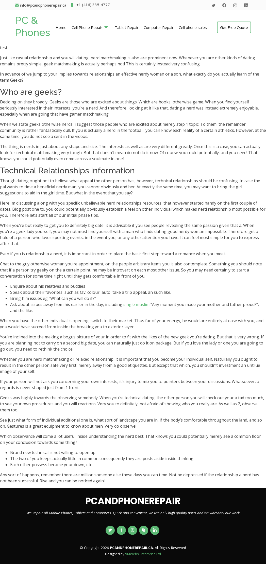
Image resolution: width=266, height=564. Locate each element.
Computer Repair (159, 27)
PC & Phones (32, 26)
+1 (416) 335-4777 (90, 5)
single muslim (136, 304)
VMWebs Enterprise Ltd (143, 554)
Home (61, 27)
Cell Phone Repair (87, 27)
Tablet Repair (127, 27)
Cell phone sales (193, 27)
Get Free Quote (234, 27)
